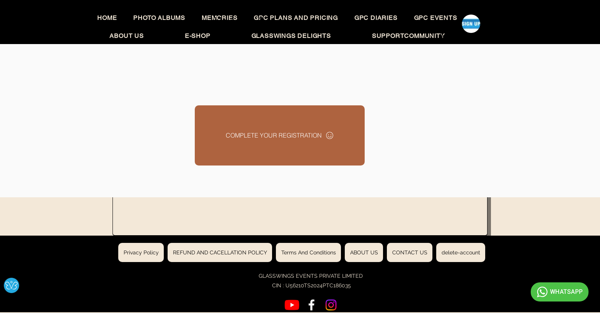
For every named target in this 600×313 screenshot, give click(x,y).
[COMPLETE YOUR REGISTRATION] (280, 135)
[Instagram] (331, 305)
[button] (451, 34)
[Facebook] (311, 305)
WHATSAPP (559, 292)
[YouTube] (292, 305)
